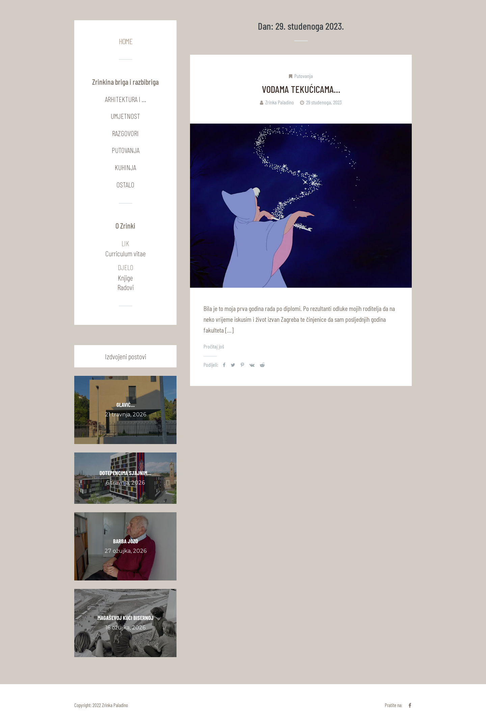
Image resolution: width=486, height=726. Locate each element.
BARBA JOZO (125, 541)
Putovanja (303, 76)
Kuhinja (125, 167)
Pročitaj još (214, 346)
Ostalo (125, 184)
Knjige (125, 277)
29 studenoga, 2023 (324, 102)
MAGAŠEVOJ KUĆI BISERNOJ (126, 617)
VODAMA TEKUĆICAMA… (301, 89)
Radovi (125, 287)
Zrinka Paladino (279, 102)
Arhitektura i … (125, 99)
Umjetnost (125, 115)
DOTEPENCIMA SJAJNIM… (125, 472)
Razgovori (125, 133)
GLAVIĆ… (125, 404)
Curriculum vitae (125, 253)
